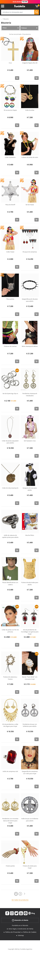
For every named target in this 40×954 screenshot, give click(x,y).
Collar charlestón (10, 157)
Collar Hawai (10, 252)
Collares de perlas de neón (29, 157)
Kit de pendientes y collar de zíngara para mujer (10, 725)
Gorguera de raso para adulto (30, 489)
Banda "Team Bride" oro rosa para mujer (29, 678)
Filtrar (5, 28)
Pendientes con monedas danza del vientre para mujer (10, 821)
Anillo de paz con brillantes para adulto (29, 820)
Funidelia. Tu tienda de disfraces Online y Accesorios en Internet (19, 6)
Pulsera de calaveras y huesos (10, 678)
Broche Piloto (29, 535)
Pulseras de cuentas (10, 346)
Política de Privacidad (13, 932)
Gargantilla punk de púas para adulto (30, 300)
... (1, 19)
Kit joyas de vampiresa (30, 252)
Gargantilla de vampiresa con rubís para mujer (30, 772)
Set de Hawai (30, 205)
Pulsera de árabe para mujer (30, 867)
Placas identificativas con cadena (10, 583)
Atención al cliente (20, 920)
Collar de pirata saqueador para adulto (10, 442)
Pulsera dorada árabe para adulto (29, 583)
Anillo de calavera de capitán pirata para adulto (10, 536)
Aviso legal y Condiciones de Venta (21, 929)
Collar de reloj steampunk (10, 488)
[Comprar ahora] (17, 78)
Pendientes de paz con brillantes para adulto (30, 725)
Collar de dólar (29, 110)
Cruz (10, 63)
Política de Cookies (29, 932)
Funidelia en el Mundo (20, 925)
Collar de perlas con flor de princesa (10, 631)
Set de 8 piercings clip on (10, 393)
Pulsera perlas (10, 866)
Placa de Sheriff (10, 205)
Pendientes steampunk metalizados (29, 394)
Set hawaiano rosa (30, 441)
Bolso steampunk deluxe (30, 346)
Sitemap (21, 935)
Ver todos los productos (20, 900)
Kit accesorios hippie (10, 110)
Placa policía (10, 299)
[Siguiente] (24, 894)
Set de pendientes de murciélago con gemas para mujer (29, 632)
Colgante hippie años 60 (29, 63)
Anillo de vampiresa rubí (10, 771)
